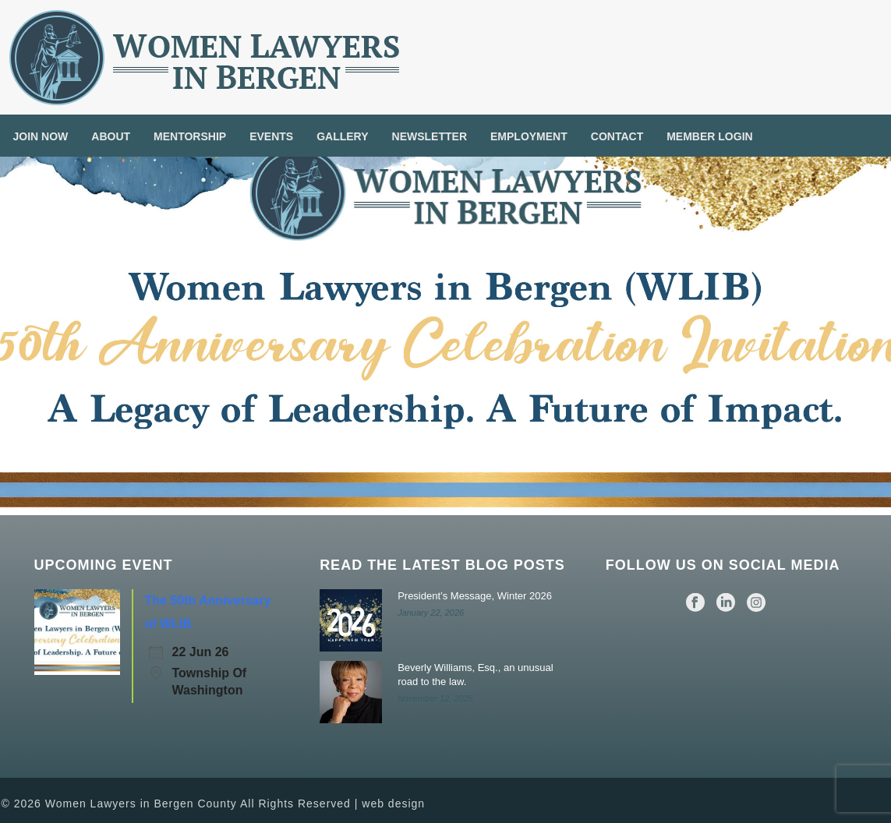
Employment (528, 136)
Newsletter (429, 136)
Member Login (709, 136)
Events (271, 136)
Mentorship (190, 136)
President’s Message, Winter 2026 (475, 596)
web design (393, 803)
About (110, 136)
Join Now (41, 136)
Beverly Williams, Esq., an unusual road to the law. (475, 674)
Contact (617, 136)
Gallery (342, 136)
